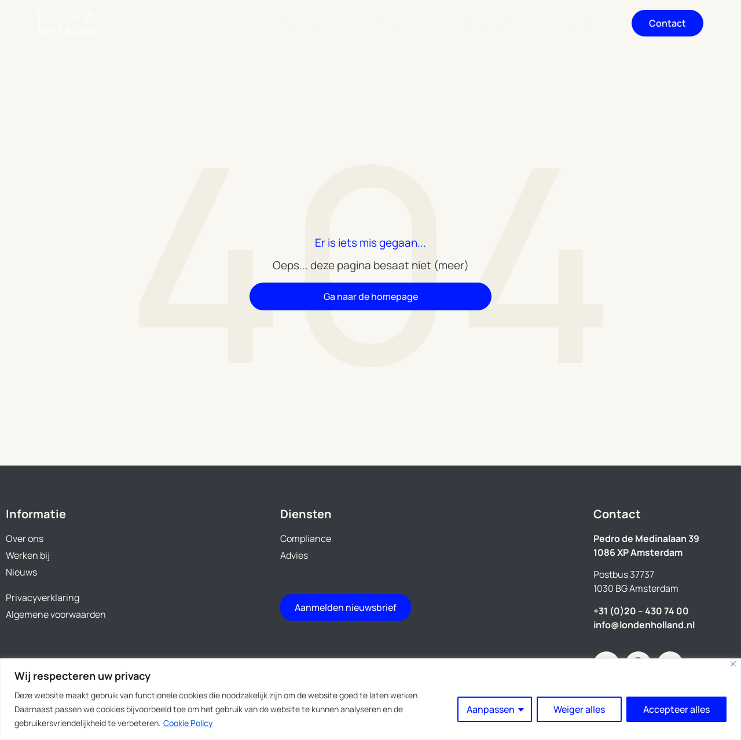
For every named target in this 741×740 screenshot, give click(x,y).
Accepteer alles (676, 709)
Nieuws (577, 23)
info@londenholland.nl (644, 624)
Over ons (391, 23)
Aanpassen (491, 709)
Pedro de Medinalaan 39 (646, 538)
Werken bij (486, 23)
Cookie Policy (188, 722)
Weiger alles (579, 709)
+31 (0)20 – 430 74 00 (641, 611)
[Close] (733, 663)
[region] (370, 699)
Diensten (298, 23)
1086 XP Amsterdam (638, 552)
